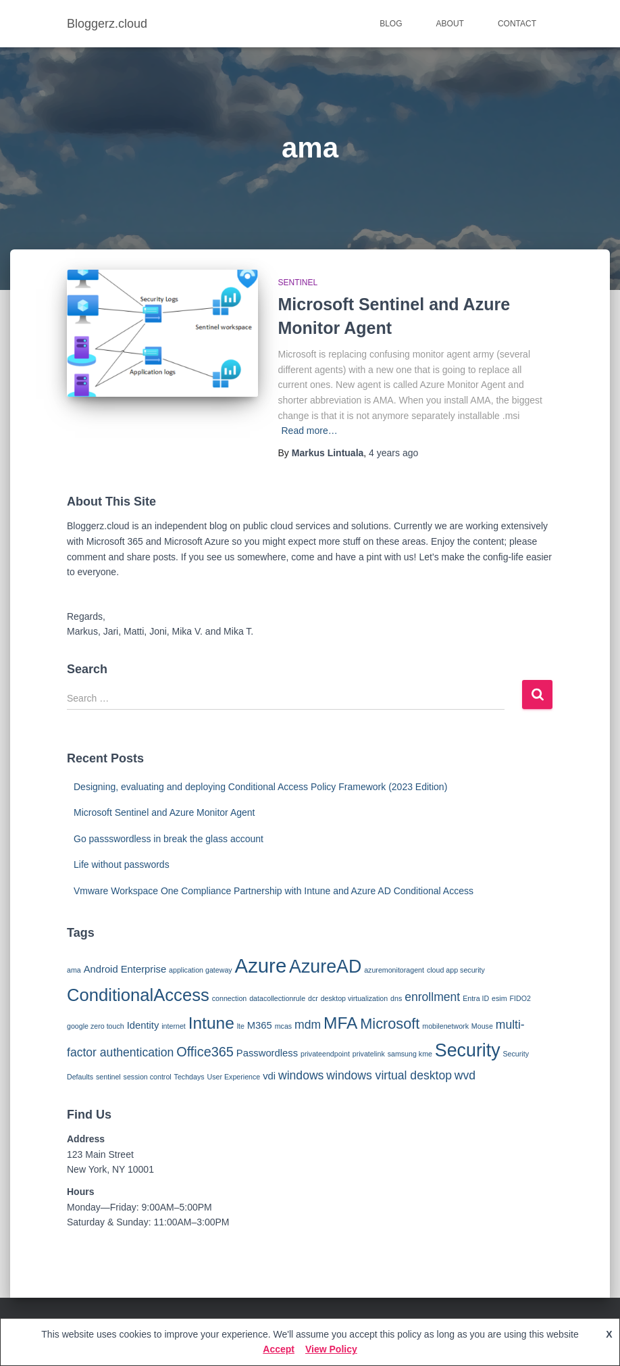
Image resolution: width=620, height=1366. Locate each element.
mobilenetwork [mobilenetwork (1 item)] (445, 1026)
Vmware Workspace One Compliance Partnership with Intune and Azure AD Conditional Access (273, 890)
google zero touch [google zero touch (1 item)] (95, 1026)
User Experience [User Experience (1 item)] (234, 1077)
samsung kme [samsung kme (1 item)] (410, 1054)
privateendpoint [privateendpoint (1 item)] (325, 1054)
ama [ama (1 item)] (74, 970)
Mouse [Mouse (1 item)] (482, 1026)
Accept (278, 1349)
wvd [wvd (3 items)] (465, 1075)
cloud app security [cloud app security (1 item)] (456, 970)
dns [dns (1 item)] (396, 998)
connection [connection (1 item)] (229, 998)
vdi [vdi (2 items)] (269, 1076)
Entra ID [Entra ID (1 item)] (476, 998)
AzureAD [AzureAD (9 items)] (325, 966)
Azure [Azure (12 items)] (261, 965)
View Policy (331, 1349)
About (450, 23)
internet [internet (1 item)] (173, 1026)
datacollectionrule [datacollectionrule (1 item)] (277, 998)
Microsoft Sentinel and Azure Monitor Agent (164, 812)
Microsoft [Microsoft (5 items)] (389, 1023)
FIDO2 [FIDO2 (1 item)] (520, 998)
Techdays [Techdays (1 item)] (189, 1077)
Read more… (310, 430)
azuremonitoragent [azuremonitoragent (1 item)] (394, 970)
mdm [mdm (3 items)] (307, 1024)
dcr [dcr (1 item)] (313, 998)
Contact (517, 23)
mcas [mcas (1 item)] (283, 1026)
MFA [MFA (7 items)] (340, 1023)
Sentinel (298, 282)
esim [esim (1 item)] (499, 998)
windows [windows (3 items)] (301, 1075)
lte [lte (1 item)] (240, 1026)
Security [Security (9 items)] (467, 1050)
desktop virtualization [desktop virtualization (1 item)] (354, 998)
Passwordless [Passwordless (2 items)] (267, 1053)
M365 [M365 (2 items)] (259, 1025)
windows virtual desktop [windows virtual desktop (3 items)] (389, 1075)
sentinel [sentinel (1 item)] (108, 1077)
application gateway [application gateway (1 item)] (200, 970)
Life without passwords (122, 864)
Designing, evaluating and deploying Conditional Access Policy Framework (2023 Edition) (260, 786)
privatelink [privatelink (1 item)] (369, 1054)
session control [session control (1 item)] (148, 1077)
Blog (391, 23)
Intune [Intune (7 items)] (211, 1023)
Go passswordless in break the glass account (168, 838)
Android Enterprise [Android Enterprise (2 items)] (125, 969)
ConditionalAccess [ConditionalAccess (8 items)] (138, 994)
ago (393, 452)
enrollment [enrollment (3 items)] (432, 997)
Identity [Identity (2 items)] (143, 1025)
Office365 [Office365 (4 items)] (205, 1051)
